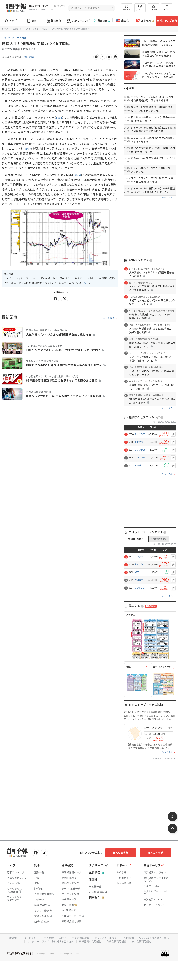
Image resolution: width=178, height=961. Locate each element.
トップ (11, 20)
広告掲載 (49, 938)
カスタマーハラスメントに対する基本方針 (50, 941)
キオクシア (140, 434)
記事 (32, 21)
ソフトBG (139, 588)
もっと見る (109, 318)
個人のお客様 (120, 852)
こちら (85, 283)
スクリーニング (78, 21)
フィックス (140, 450)
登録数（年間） (158, 538)
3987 (28, 148)
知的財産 (129, 938)
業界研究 (101, 21)
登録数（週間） (135, 539)
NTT (137, 572)
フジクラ (139, 442)
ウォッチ (153, 8)
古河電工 (139, 580)
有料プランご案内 (167, 20)
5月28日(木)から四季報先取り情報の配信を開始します (42, 6)
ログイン (167, 7)
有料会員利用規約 (116, 941)
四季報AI (145, 21)
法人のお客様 (155, 852)
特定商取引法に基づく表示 (154, 938)
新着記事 (17, 29)
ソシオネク (140, 458)
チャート (140, 8)
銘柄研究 (55, 21)
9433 (77, 175)
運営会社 (14, 938)
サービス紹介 (31, 938)
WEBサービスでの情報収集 (74, 938)
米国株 (123, 20)
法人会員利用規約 (141, 941)
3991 (59, 117)
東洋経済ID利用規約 (90, 941)
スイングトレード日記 (36, 29)
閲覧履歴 (127, 8)
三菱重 (138, 465)
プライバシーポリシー (106, 938)
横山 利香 (29, 56)
